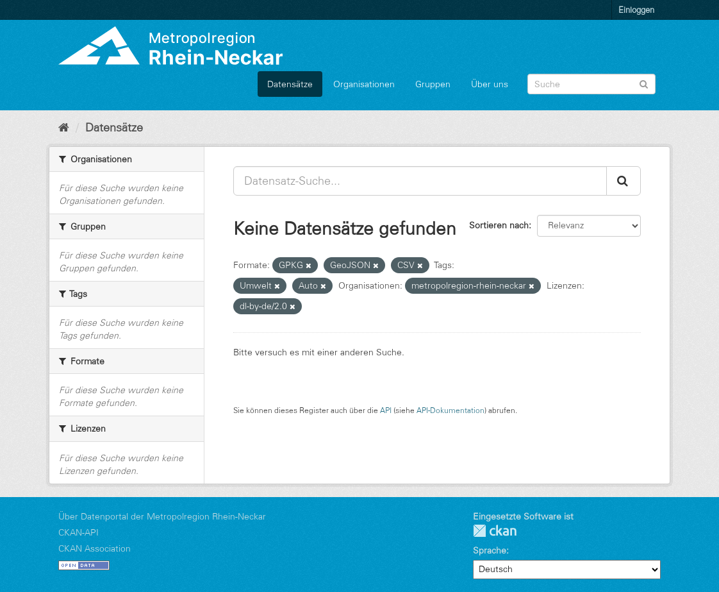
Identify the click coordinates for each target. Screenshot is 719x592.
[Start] (63, 128)
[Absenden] (643, 83)
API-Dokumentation (450, 410)
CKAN (495, 530)
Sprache (489, 550)
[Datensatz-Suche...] (420, 181)
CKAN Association (94, 548)
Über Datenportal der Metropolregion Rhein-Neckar (162, 516)
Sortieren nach (499, 225)
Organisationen (364, 84)
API (386, 410)
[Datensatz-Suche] (591, 84)
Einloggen (636, 9)
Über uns (489, 84)
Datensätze (290, 84)
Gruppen (432, 84)
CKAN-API (78, 532)
